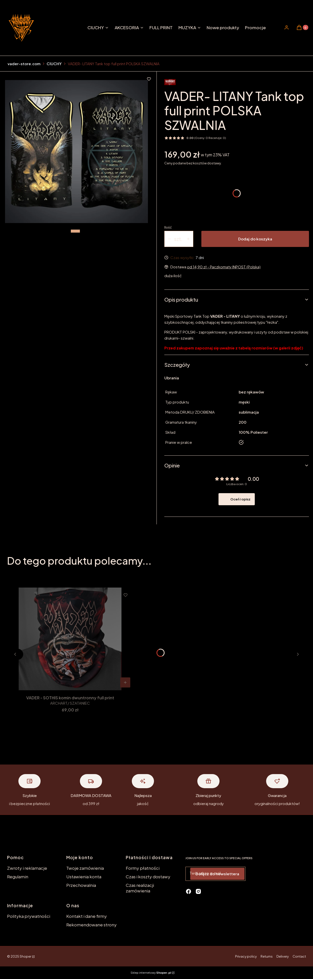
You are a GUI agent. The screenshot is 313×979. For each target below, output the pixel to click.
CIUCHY (54, 63)
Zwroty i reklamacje (27, 868)
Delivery (282, 956)
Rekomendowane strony (91, 924)
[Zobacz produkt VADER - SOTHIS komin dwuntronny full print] (125, 682)
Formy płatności (143, 868)
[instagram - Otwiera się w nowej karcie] (198, 891)
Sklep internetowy (151, 972)
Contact (299, 956)
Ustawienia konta (83, 876)
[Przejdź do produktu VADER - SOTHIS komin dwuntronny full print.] (70, 639)
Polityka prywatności (28, 916)
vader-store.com (24, 63)
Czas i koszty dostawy (148, 876)
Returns (267, 956)
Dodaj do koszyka (255, 238)
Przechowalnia (81, 885)
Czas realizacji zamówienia (140, 887)
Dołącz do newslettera (217, 873)
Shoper (25, 956)
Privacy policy (246, 956)
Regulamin (17, 876)
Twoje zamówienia (85, 868)
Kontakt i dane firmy (86, 916)
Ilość (168, 227)
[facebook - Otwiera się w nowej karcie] (188, 891)
